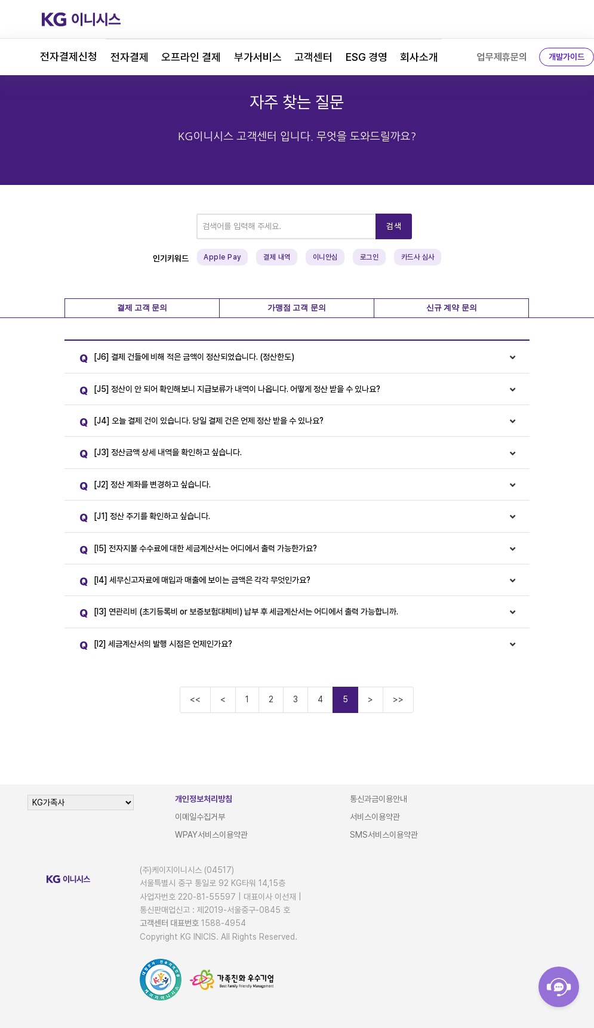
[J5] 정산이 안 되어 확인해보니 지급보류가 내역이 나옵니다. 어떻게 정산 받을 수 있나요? (226, 391)
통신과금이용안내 (378, 799)
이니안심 (325, 257)
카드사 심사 (418, 257)
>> (398, 699)
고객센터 (313, 57)
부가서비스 (258, 57)
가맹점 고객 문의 (296, 307)
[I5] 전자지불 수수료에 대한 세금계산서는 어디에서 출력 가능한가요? (195, 550)
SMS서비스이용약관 (384, 834)
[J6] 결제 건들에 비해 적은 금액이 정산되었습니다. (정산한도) (183, 359)
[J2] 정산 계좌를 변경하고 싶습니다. (142, 486)
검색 (393, 226)
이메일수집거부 (200, 817)
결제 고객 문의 (142, 307)
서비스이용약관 (375, 817)
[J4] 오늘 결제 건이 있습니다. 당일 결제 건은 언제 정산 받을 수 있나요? (198, 422)
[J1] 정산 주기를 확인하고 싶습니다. (141, 518)
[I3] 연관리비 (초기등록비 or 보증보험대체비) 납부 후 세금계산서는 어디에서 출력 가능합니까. (235, 613)
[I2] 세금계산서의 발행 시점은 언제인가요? (152, 646)
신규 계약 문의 (451, 307)
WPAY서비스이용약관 (211, 834)
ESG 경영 (366, 57)
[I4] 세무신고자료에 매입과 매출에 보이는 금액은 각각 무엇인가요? (191, 582)
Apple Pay (222, 257)
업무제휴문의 (502, 57)
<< (195, 699)
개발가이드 (566, 56)
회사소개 (419, 57)
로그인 (369, 257)
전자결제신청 (68, 56)
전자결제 (129, 57)
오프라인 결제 (191, 57)
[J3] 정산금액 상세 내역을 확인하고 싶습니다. (157, 454)
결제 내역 (277, 257)
